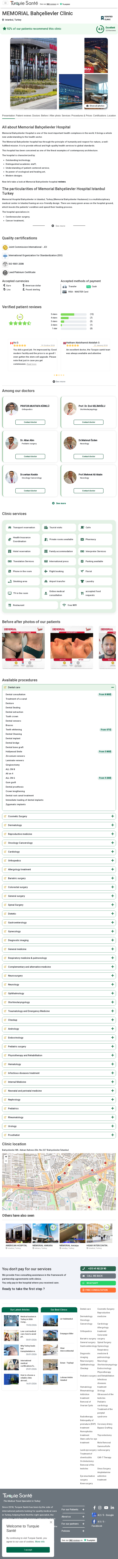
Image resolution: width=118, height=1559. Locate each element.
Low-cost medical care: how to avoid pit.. (28, 1334)
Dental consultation (15, 694)
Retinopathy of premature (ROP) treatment (88, 1424)
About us (66, 1516)
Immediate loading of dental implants (24, 800)
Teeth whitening (14, 729)
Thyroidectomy (104, 1435)
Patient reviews (23, 115)
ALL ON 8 (10, 769)
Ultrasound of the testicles (105, 1396)
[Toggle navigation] (5, 3)
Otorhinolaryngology (19, 1002)
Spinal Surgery (15, 905)
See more (60, 226)
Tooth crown (12, 716)
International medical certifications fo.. (27, 1363)
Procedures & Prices (81, 115)
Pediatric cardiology (102, 1404)
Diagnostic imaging (18, 940)
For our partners (70, 1523)
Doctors (36, 115)
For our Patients (70, 1509)
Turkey (17, 19)
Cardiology (14, 851)
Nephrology (14, 1099)
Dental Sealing (13, 707)
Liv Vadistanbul (66, 1319)
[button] (59, 687)
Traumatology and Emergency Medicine (29, 1011)
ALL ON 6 (10, 778)
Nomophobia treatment (86, 1433)
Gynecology (14, 931)
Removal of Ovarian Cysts (86, 1404)
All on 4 (9, 773)
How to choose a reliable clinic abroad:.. (27, 1378)
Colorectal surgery (18, 887)
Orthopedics (14, 860)
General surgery (16, 896)
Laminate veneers (15, 760)
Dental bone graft (14, 747)
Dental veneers (13, 721)
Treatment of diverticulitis (86, 1456)
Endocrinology (15, 1037)
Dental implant (13, 738)
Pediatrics (13, 1108)
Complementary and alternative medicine (29, 967)
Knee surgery (86, 1483)
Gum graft (11, 782)
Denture (10, 703)
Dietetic (12, 913)
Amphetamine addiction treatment (103, 1476)
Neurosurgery (15, 975)
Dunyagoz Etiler (66, 1334)
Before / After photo (51, 115)
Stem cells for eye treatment (88, 1441)
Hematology (14, 1064)
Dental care (14, 687)
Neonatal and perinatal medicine (25, 1090)
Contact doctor (30, 422)
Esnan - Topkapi (67, 1363)
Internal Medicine (17, 1082)
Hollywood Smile (14, 751)
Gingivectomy (12, 765)
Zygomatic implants (16, 804)
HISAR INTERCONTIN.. (97, 1245)
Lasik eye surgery (88, 1450)
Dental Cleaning (14, 734)
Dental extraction (14, 712)
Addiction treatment (84, 1396)
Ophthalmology (16, 993)
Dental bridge (12, 743)
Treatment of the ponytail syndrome (105, 1413)
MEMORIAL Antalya (69, 1245)
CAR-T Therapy (104, 1457)
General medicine (17, 949)
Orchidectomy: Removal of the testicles (87, 1465)
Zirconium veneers (15, 756)
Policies (66, 1531)
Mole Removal (104, 1442)
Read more (31, 364)
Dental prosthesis (14, 787)
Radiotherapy (86, 1416)
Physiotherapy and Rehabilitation (25, 1055)
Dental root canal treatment (20, 795)
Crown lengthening (15, 791)
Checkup (12, 1020)
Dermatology (15, 825)
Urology (12, 1126)
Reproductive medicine (20, 834)
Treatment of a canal (16, 699)
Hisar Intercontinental (67, 1349)
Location (111, 115)
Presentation (8, 115)
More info (40, 1541)
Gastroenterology (17, 922)
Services (66, 115)
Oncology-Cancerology (20, 843)
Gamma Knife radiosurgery (103, 1448)
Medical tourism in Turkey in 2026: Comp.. (28, 1319)
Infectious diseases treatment (24, 1073)
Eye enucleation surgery (87, 1478)
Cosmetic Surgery (17, 816)
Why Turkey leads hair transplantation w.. (28, 1348)
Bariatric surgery (17, 878)
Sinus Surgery (104, 1468)
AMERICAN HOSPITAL (16, 1245)
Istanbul (9, 19)
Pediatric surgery (17, 1046)
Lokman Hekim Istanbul (66, 1378)
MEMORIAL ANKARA (43, 1245)
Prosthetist (14, 1135)
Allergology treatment (19, 869)
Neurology (13, 984)
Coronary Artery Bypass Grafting (104, 1426)
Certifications (99, 115)
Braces (9, 725)
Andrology (13, 1028)
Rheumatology (15, 1117)
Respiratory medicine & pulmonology (27, 958)
